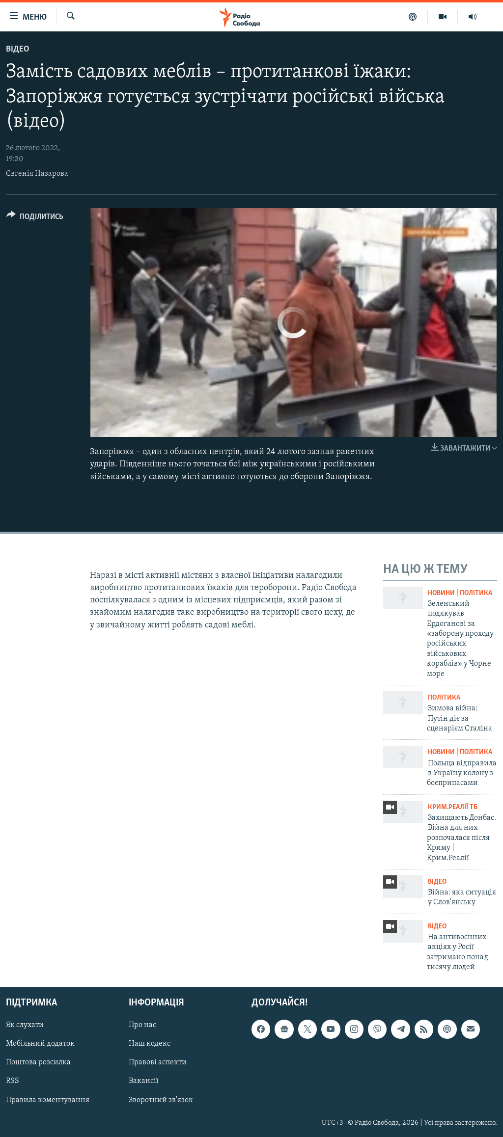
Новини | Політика (460, 593)
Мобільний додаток (40, 1044)
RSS (12, 1081)
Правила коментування (47, 1100)
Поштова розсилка (38, 1062)
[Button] (34, 218)
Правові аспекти (158, 1062)
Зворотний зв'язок (161, 1100)
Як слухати (25, 1025)
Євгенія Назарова (37, 174)
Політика (444, 698)
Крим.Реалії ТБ (452, 807)
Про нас (142, 1025)
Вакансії (144, 1081)
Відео (17, 49)
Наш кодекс (149, 1044)
